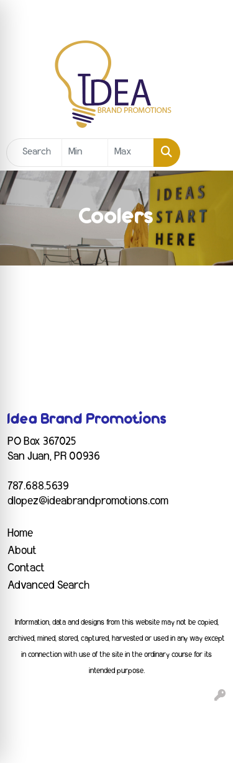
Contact (26, 568)
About (22, 550)
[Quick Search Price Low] (85, 152)
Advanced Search (48, 585)
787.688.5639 (38, 486)
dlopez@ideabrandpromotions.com (87, 501)
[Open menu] (208, 152)
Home (20, 533)
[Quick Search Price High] (130, 152)
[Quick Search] (34, 152)
